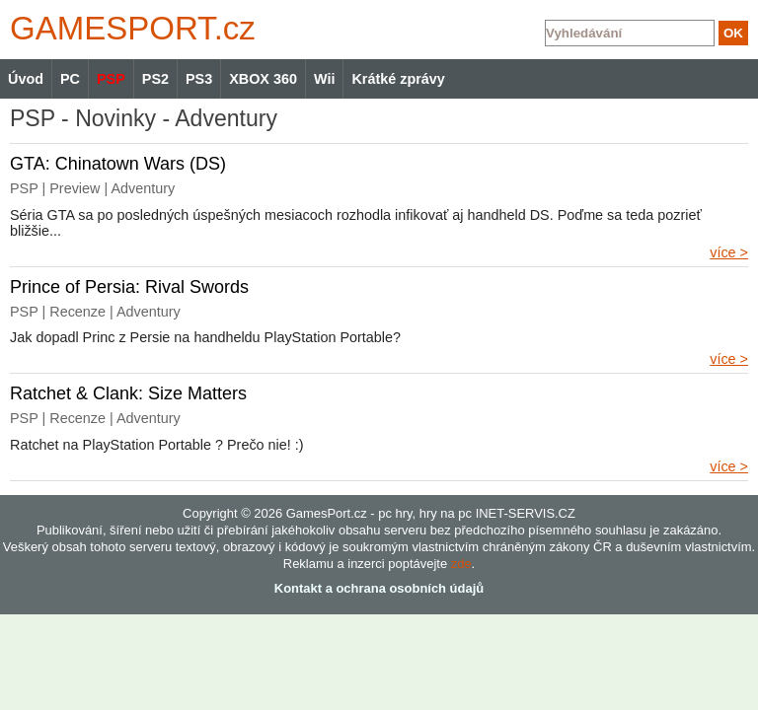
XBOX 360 (263, 79)
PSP (111, 79)
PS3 (199, 79)
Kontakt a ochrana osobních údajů (379, 588)
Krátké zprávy (397, 79)
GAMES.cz (128, 28)
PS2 (155, 79)
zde (461, 563)
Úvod (25, 79)
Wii (324, 79)
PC (70, 79)
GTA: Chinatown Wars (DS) (118, 164)
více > (729, 252)
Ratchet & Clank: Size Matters (128, 393)
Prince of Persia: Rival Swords (129, 287)
